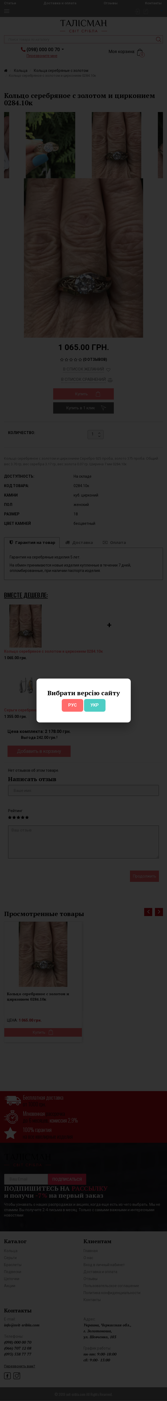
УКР (94, 705)
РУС (72, 705)
